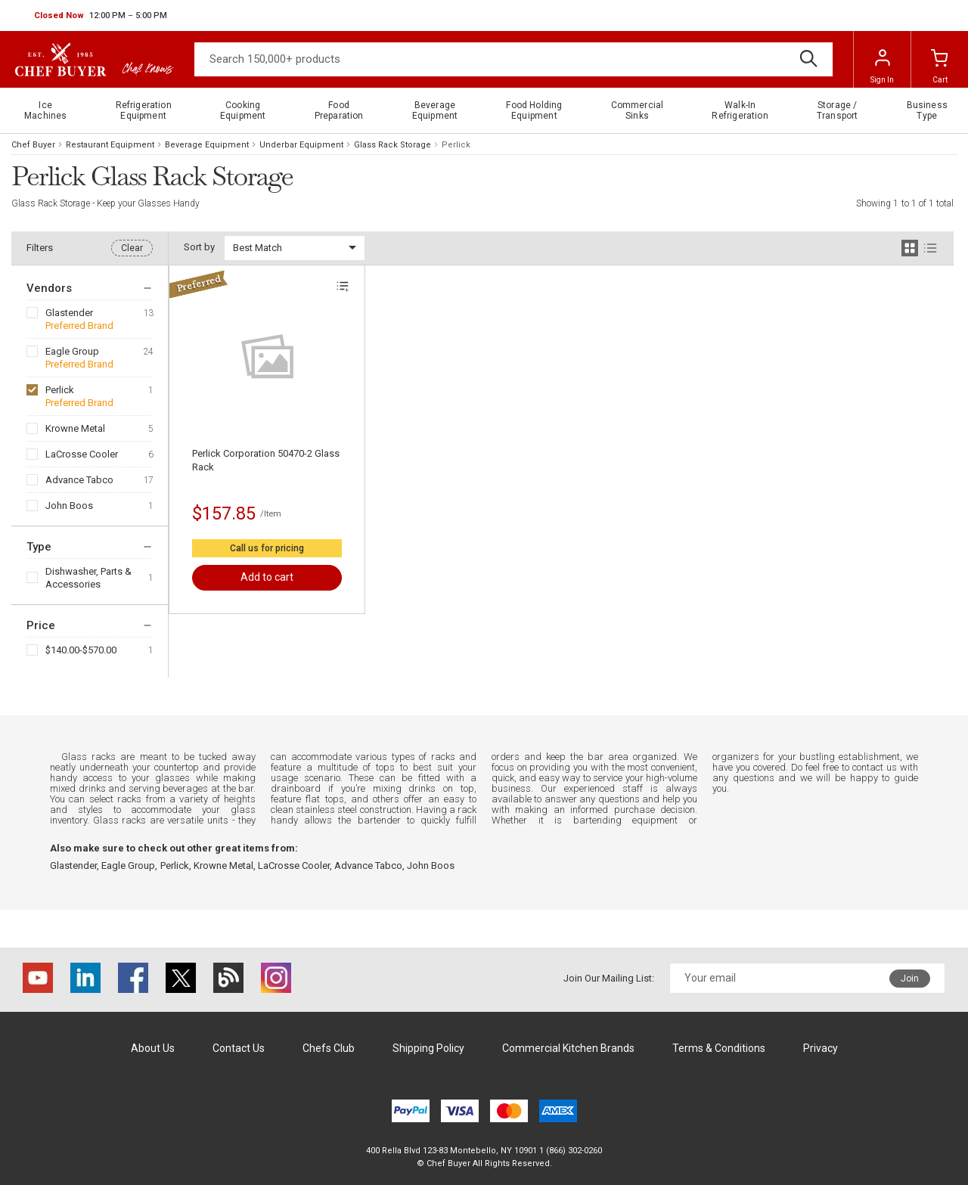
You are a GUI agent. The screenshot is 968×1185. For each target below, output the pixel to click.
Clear (132, 248)
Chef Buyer (33, 145)
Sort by (199, 247)
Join (910, 978)
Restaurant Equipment (110, 145)
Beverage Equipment (207, 145)
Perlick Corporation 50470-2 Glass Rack (266, 460)
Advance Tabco (79, 479)
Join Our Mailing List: (608, 978)
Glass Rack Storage (392, 145)
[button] (100, 16)
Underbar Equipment (301, 145)
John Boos (69, 505)
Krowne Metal (75, 428)
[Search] (513, 59)
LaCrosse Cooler (81, 454)
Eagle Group (72, 351)
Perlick (59, 390)
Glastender (69, 312)
